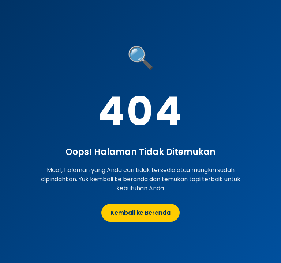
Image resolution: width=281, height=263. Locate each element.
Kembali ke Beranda (140, 213)
